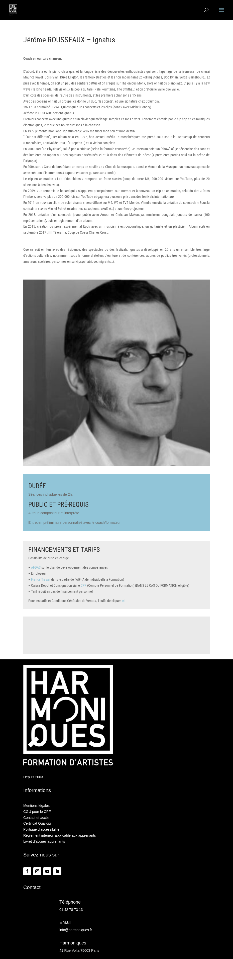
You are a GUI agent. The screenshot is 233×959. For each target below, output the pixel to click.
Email (65, 922)
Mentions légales (36, 806)
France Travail (40, 579)
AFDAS (36, 567)
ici (123, 601)
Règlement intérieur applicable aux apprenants (59, 835)
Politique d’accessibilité (41, 829)
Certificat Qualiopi (37, 823)
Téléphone (70, 902)
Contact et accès (36, 818)
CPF (83, 585)
